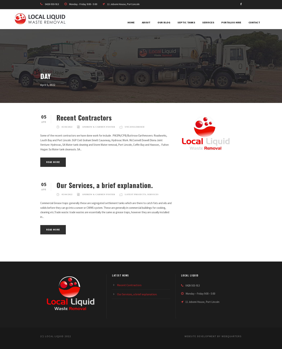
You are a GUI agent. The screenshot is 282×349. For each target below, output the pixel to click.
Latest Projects (135, 194)
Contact (254, 22)
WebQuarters (232, 336)
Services (208, 22)
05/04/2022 (67, 127)
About (146, 22)
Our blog (164, 22)
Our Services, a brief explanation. (104, 185)
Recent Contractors (84, 118)
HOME (131, 22)
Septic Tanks (186, 22)
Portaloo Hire (231, 22)
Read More (53, 162)
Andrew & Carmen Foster (98, 127)
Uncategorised (134, 127)
